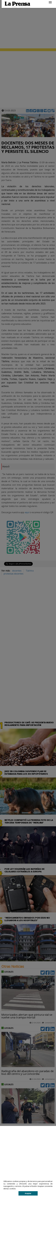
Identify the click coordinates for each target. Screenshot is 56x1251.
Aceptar (28, 1193)
